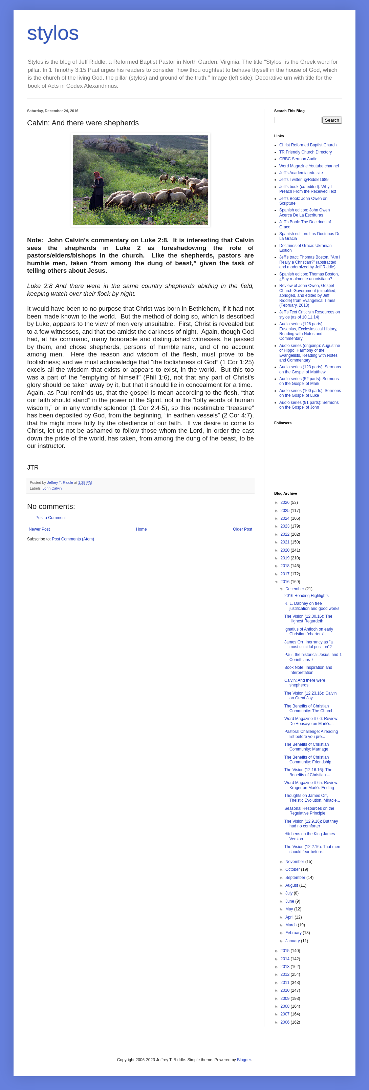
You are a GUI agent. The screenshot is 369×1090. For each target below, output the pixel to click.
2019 (286, 558)
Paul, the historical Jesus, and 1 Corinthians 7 (313, 657)
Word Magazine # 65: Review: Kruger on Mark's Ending (311, 785)
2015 (286, 950)
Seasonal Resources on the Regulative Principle (309, 811)
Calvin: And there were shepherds (304, 682)
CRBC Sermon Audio (298, 159)
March (291, 925)
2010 (286, 990)
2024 (286, 518)
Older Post (242, 529)
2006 (286, 1022)
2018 (286, 565)
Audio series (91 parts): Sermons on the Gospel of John (309, 405)
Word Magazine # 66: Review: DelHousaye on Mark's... (311, 721)
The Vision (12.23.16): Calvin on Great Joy (310, 695)
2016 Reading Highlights (306, 595)
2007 (286, 1014)
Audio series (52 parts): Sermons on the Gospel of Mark (309, 381)
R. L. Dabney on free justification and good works (311, 606)
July (289, 893)
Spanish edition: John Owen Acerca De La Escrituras (304, 212)
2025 (286, 510)
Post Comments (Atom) (73, 539)
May (289, 909)
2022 (286, 534)
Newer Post (39, 529)
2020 (286, 550)
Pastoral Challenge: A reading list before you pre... (311, 734)
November (295, 861)
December (295, 589)
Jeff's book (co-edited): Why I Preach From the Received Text (307, 189)
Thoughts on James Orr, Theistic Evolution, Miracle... (312, 798)
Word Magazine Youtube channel (309, 166)
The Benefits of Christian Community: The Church (308, 708)
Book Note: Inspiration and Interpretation (308, 670)
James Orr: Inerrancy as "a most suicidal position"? (308, 644)
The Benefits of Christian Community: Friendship (307, 759)
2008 (286, 1006)
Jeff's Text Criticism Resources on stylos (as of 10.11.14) (309, 314)
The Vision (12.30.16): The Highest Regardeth (308, 618)
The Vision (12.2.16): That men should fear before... (312, 849)
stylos (53, 32)
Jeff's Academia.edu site (301, 172)
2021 (286, 542)
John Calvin (52, 488)
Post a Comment (51, 517)
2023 (286, 526)
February (294, 932)
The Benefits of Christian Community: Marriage (306, 747)
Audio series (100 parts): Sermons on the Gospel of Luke (310, 393)
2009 (286, 998)
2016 (286, 581)
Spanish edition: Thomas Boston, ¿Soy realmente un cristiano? (309, 276)
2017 (286, 574)
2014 (286, 959)
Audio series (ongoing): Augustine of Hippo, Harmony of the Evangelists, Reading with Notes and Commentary (309, 353)
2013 (286, 966)
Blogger (244, 1059)
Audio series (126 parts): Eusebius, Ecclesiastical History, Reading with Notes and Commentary (308, 331)
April (290, 917)
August (292, 885)
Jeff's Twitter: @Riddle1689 (303, 179)
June (290, 901)
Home (141, 529)
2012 (286, 974)
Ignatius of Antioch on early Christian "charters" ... (308, 631)
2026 (286, 502)
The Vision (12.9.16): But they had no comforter (311, 823)
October (293, 869)
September (295, 877)
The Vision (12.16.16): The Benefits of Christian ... (308, 772)
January (293, 941)
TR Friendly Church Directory (305, 152)
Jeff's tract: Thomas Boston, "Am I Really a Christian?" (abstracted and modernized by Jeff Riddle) (309, 262)
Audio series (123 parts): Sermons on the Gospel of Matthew (310, 369)
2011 (286, 982)
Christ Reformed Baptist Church (308, 145)
